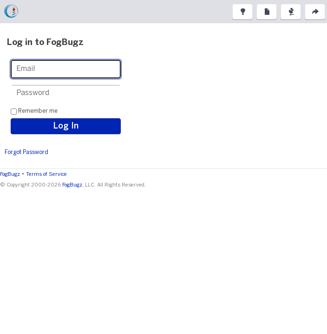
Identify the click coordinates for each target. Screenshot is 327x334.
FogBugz (10, 174)
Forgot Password (26, 152)
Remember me (38, 111)
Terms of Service (46, 174)
